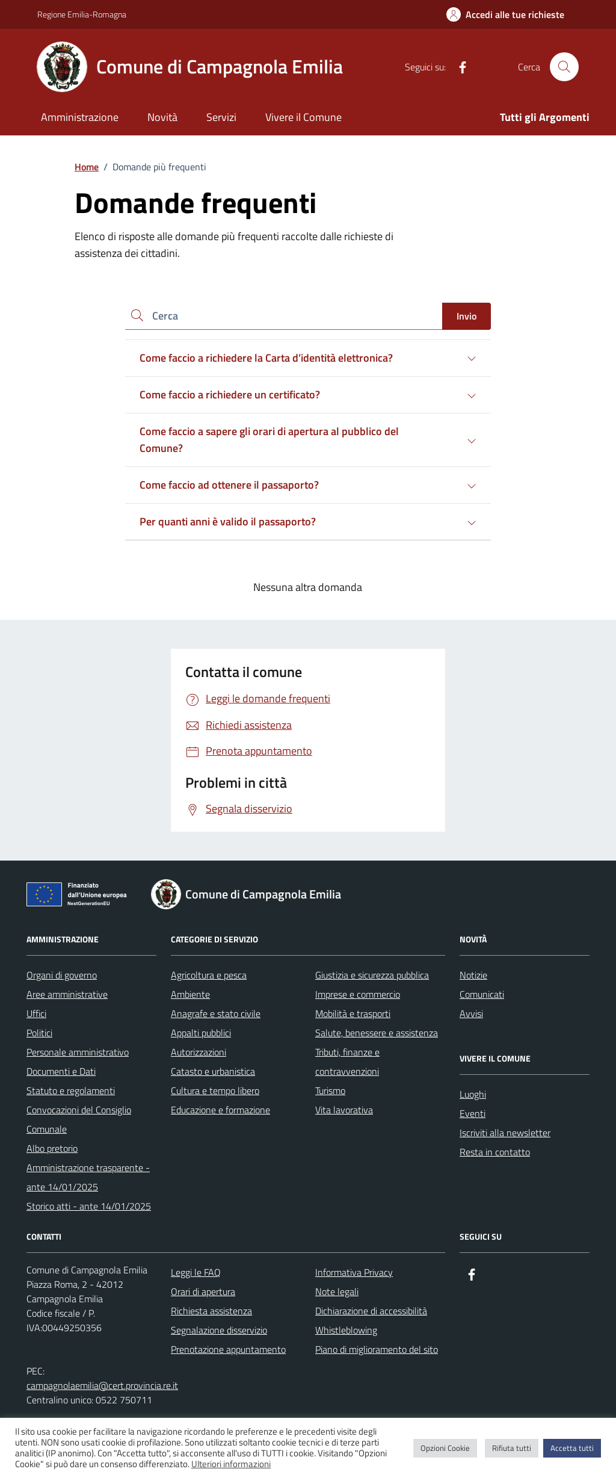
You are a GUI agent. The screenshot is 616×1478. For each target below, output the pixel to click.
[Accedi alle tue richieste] (505, 14)
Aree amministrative (67, 994)
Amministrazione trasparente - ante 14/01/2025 (88, 1177)
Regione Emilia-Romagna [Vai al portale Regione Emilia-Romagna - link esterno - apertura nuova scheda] (81, 14)
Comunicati (482, 994)
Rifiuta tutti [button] (511, 1448)
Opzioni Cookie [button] (445, 1448)
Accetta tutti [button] (572, 1448)
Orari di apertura (203, 1291)
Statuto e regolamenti (70, 1090)
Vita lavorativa (344, 1109)
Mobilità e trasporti (352, 1013)
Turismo (330, 1090)
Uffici (36, 1013)
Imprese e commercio (357, 994)
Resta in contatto (495, 1152)
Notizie (473, 975)
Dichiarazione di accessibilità (371, 1310)
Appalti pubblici (201, 1032)
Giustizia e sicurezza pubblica (372, 975)
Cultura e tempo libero (215, 1090)
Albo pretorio (52, 1148)
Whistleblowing (346, 1330)
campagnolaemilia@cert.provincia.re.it (102, 1385)
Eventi (472, 1113)
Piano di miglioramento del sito (376, 1349)
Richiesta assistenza (211, 1310)
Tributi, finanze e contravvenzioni (347, 1061)
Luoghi (473, 1094)
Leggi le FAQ (196, 1272)
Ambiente (190, 994)
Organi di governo (61, 975)
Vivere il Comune (303, 117)
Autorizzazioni (198, 1052)
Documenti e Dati (61, 1071)
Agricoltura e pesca (209, 975)
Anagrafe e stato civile (215, 1013)
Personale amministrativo (77, 1052)
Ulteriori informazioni (231, 1464)
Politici (39, 1032)
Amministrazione (80, 117)
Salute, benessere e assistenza (376, 1032)
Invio (466, 316)
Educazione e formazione (220, 1109)
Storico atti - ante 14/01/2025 (88, 1206)
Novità (162, 117)
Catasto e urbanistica (213, 1071)
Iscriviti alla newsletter (505, 1132)
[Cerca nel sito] (564, 66)
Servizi (221, 117)
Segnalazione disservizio (219, 1330)
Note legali (337, 1291)
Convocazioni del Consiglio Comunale (78, 1119)
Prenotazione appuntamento (228, 1349)
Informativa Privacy (354, 1272)
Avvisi (471, 1013)
